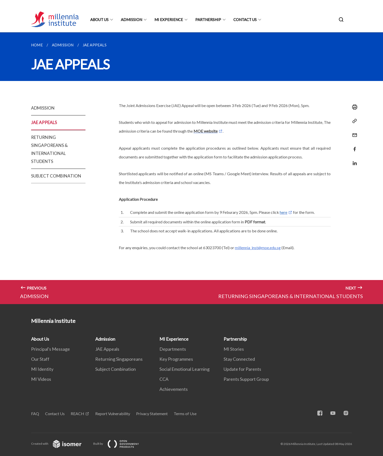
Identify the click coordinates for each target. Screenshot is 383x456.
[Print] (353, 107)
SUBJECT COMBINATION (56, 175)
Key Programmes (176, 359)
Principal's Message (50, 349)
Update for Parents (242, 369)
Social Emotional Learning (184, 369)
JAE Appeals (107, 349)
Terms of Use (185, 413)
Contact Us (245, 19)
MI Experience (168, 19)
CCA (163, 379)
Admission (131, 19)
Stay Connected (239, 359)
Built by (120, 443)
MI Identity (42, 369)
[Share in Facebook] (353, 146)
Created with (60, 443)
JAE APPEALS (44, 122)
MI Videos (41, 379)
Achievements (173, 389)
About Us (99, 19)
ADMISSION (43, 108)
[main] (191, 168)
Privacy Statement (152, 413)
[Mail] (353, 132)
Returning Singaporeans (119, 359)
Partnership (208, 19)
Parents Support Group (246, 379)
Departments (172, 349)
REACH (77, 413)
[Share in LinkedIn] (353, 160)
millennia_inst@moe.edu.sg (258, 247)
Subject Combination (115, 369)
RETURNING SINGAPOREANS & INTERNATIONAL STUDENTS (49, 149)
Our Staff (40, 359)
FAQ (35, 413)
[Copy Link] (353, 121)
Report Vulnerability (112, 413)
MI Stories (234, 349)
